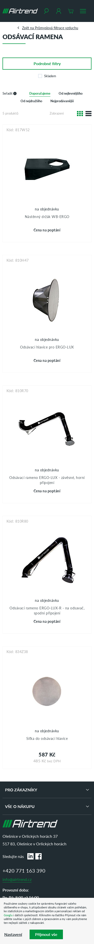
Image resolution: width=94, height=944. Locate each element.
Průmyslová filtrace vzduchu (56, 27)
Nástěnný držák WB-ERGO (47, 216)
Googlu (8, 915)
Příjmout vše (46, 934)
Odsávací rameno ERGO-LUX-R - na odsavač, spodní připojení (47, 610)
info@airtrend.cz (17, 879)
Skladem (47, 75)
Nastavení (13, 934)
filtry (47, 63)
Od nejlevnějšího (70, 93)
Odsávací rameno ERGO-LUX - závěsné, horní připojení (47, 480)
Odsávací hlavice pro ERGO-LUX (47, 346)
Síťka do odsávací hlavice (47, 738)
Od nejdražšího (31, 100)
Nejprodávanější (62, 100)
